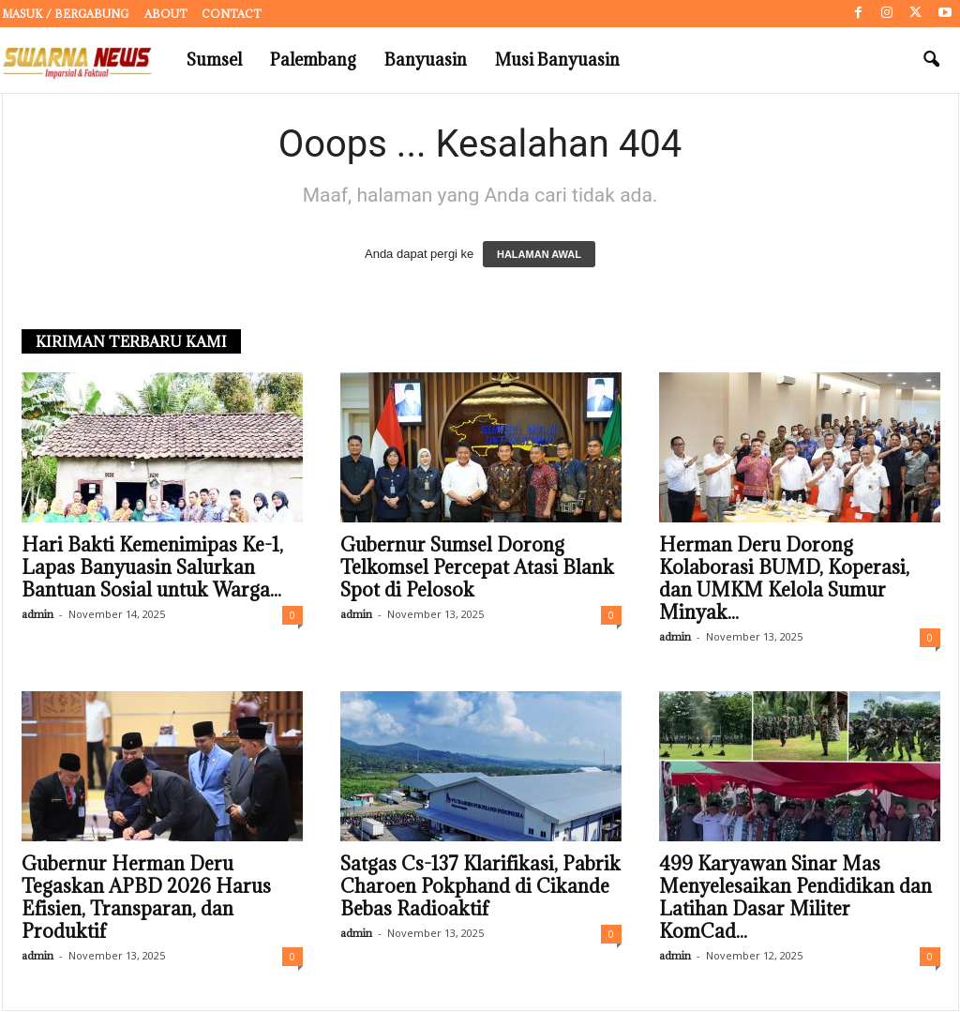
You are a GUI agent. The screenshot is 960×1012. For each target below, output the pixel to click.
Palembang (313, 59)
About (166, 14)
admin (37, 615)
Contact (232, 14)
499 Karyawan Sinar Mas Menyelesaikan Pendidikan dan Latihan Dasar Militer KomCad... (795, 898)
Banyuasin (425, 59)
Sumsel (214, 59)
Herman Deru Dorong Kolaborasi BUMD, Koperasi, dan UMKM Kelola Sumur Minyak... (784, 580)
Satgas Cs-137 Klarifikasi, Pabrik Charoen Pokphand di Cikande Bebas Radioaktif (480, 887)
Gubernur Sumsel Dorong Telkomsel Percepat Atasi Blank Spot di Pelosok (477, 568)
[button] (931, 60)
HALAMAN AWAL (539, 255)
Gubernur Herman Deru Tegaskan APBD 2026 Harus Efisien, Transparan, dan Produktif (146, 898)
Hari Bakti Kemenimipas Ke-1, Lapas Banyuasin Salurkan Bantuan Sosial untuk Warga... (152, 568)
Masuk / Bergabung (65, 14)
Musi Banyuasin (557, 59)
